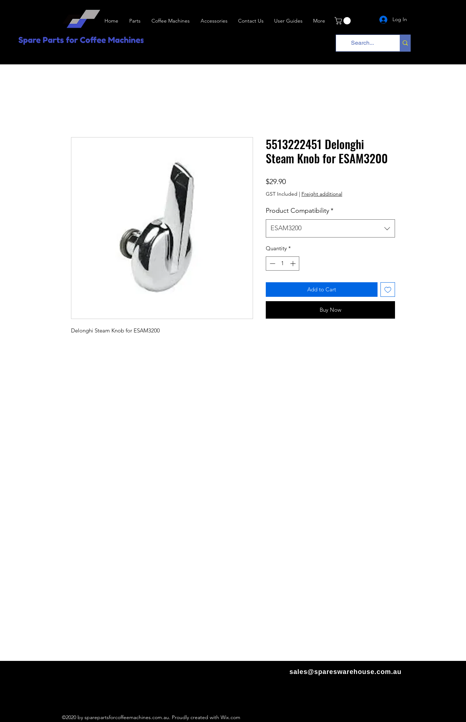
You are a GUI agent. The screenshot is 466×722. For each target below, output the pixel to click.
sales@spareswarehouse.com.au (345, 671)
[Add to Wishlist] (387, 289)
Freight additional (321, 194)
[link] (343, 20)
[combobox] (330, 228)
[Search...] (362, 43)
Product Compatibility (299, 211)
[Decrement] (272, 263)
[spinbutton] (283, 263)
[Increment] (294, 263)
